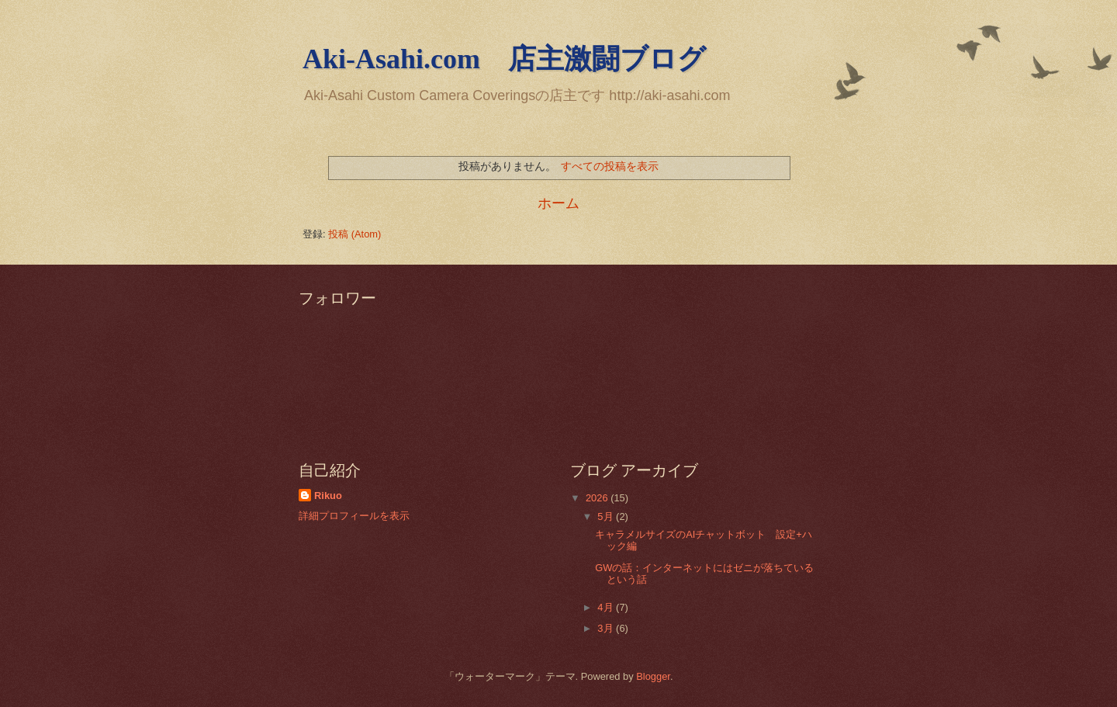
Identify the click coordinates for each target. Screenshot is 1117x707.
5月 (606, 516)
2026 (598, 498)
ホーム (558, 203)
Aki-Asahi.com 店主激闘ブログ (504, 59)
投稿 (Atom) (354, 234)
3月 (606, 628)
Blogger (653, 676)
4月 (606, 607)
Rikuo (328, 495)
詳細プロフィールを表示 (354, 516)
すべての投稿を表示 (610, 166)
